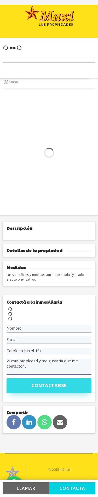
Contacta (72, 489)
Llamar (25, 489)
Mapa (11, 82)
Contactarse (49, 386)
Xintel (66, 470)
